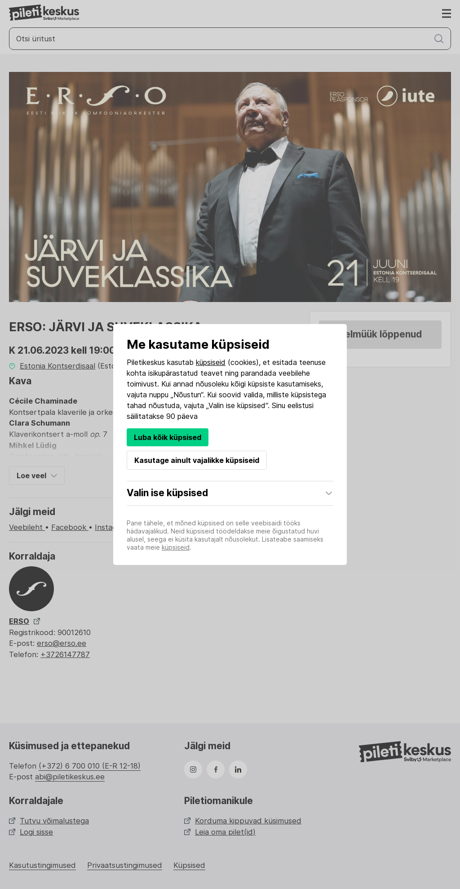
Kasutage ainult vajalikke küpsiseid (196, 460)
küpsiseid (211, 362)
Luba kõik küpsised (167, 437)
